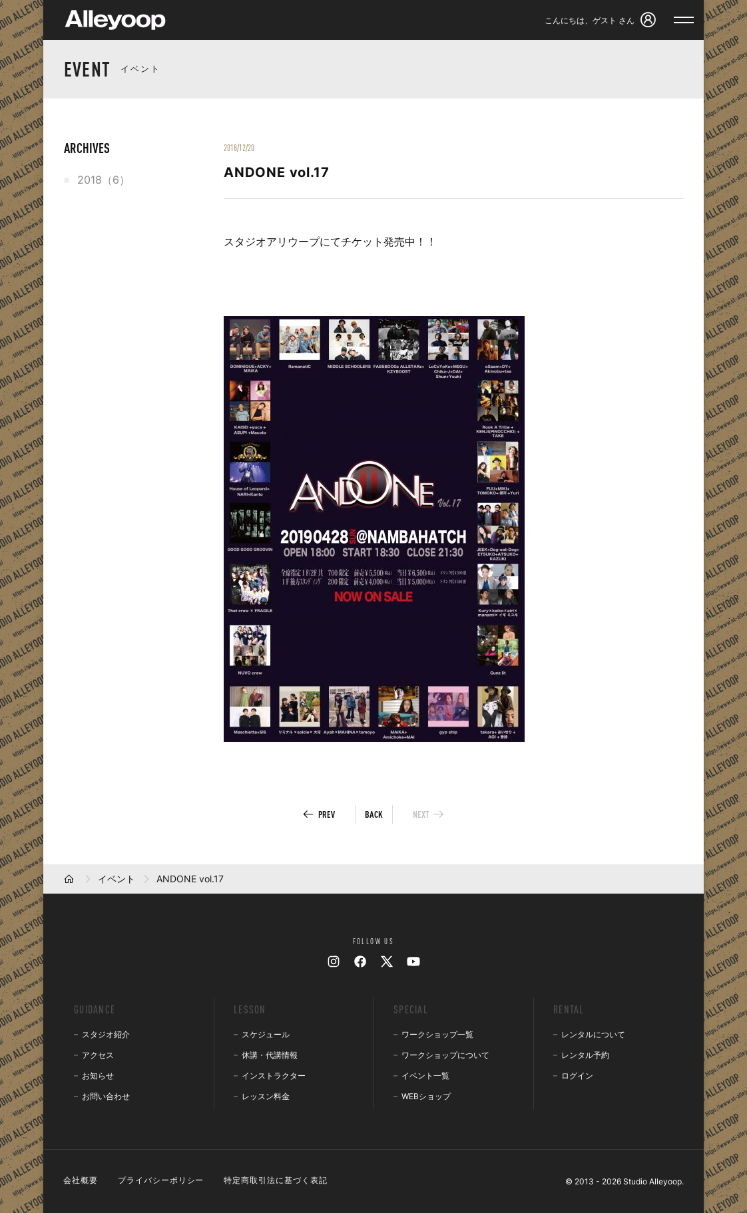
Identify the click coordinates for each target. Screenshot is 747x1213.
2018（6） (103, 180)
